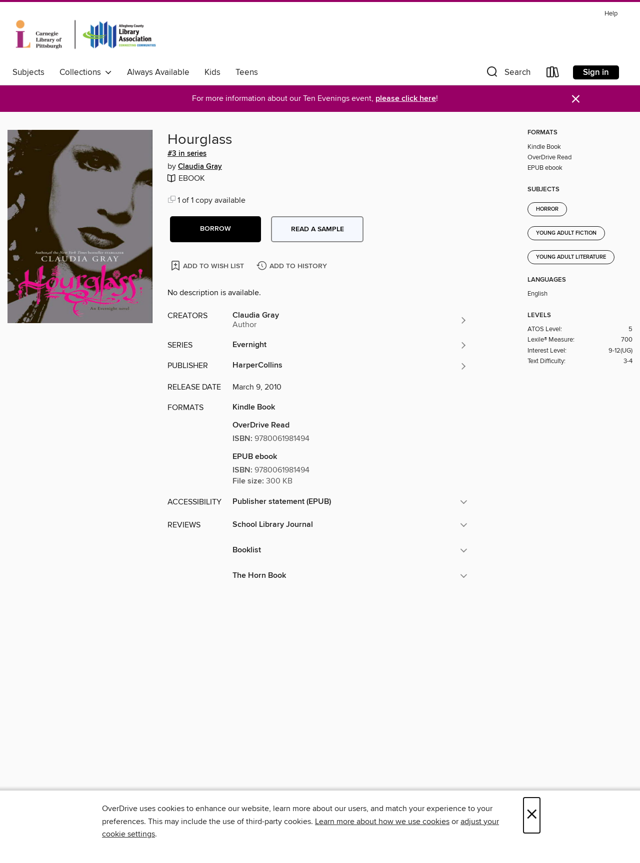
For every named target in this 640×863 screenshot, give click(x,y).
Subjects (28, 72)
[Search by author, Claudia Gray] (350, 320)
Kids (212, 72)
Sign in (596, 72)
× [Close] (532, 815)
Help (611, 13)
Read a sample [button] (317, 229)
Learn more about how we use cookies (382, 822)
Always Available (158, 72)
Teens (247, 72)
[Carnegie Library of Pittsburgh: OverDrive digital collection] (85, 34)
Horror (547, 209)
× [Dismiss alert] (575, 99)
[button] (507, 74)
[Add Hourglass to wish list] (208, 265)
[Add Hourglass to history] (293, 266)
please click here (406, 98)
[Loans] (553, 74)
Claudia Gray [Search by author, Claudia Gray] (200, 166)
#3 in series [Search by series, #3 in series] (187, 153)
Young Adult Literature (571, 257)
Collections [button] (86, 72)
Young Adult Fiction (566, 233)
